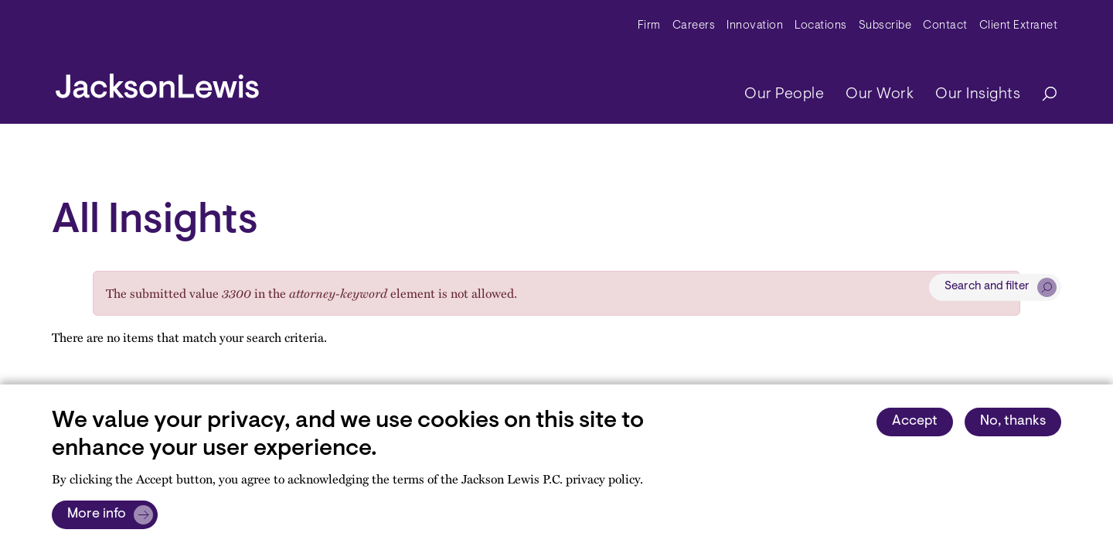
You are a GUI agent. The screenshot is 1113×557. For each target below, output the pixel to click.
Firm (649, 26)
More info (96, 514)
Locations (821, 26)
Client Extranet (1018, 26)
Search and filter (987, 286)
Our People (784, 94)
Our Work (880, 94)
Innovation (755, 26)
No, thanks (1013, 422)
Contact (945, 26)
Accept (915, 422)
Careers (694, 26)
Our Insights (977, 94)
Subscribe (885, 26)
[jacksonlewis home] (157, 82)
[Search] (1041, 94)
